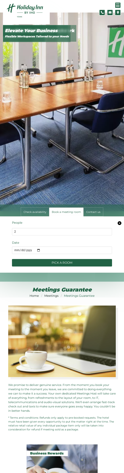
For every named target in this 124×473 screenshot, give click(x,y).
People (17, 222)
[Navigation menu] (117, 5)
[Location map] (117, 12)
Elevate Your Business (31, 30)
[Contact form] (110, 12)
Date (15, 242)
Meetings (51, 296)
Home (34, 296)
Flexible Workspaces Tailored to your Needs (37, 36)
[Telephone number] (102, 12)
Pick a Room (62, 262)
